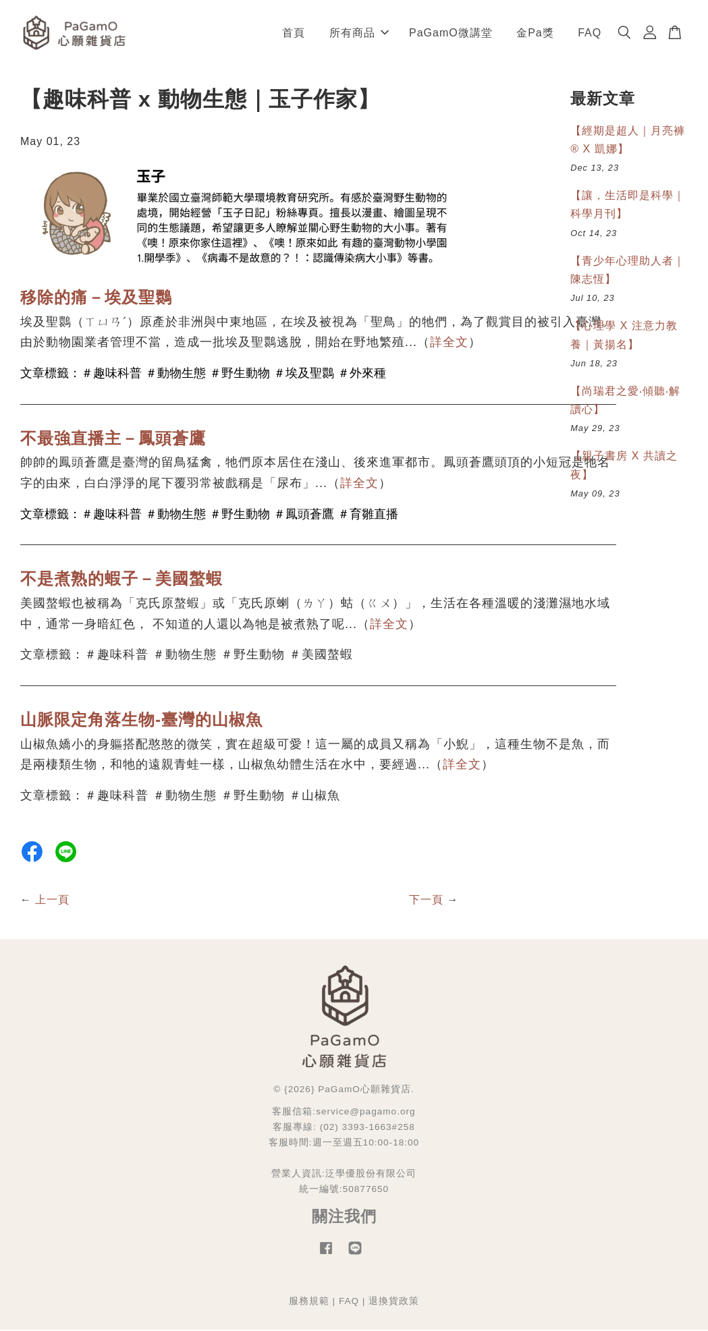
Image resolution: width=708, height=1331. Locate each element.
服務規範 (309, 1303)
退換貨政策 (394, 1303)
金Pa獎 (535, 33)
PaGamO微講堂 (451, 33)
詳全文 (449, 344)
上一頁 (52, 901)
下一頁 (426, 901)
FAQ (589, 33)
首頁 (293, 33)
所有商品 (359, 33)
